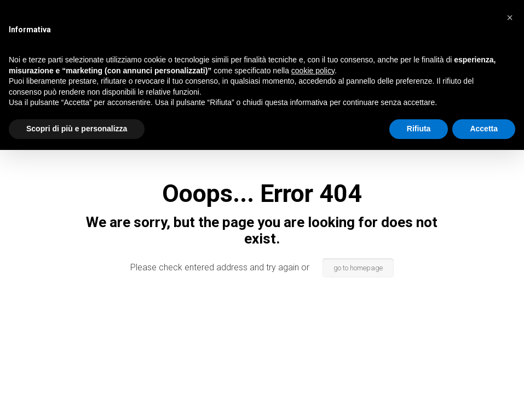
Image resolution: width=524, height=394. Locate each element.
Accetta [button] (484, 128)
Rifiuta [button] (419, 128)
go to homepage (358, 268)
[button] (510, 17)
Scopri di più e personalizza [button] (76, 128)
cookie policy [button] (313, 70)
